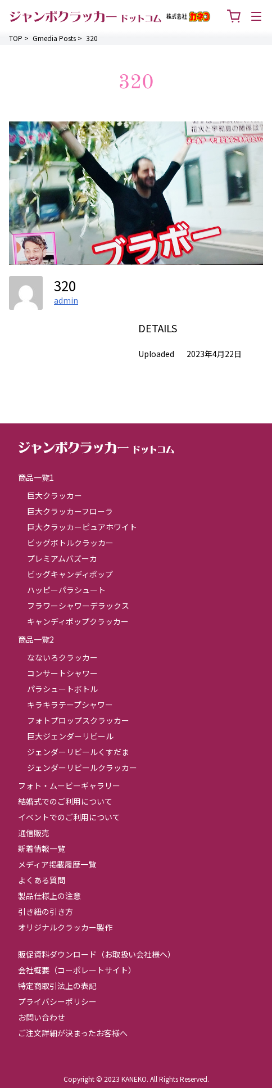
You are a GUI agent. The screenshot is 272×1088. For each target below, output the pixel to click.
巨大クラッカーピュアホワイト (82, 526)
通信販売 (33, 832)
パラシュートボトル (62, 688)
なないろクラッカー (62, 657)
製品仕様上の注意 (49, 895)
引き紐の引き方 (45, 911)
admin (66, 300)
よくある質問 (41, 880)
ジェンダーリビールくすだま (78, 751)
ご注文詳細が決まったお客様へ (73, 1033)
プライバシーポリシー (57, 1001)
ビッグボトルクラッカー (70, 542)
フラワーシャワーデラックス (78, 605)
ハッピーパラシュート (66, 589)
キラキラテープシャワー (70, 704)
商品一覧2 (36, 639)
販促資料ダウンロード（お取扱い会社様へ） (96, 954)
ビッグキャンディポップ (70, 574)
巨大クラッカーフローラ (70, 511)
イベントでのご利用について (69, 817)
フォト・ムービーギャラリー (69, 785)
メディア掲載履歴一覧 (57, 864)
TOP (15, 38)
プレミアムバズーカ (62, 558)
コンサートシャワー (62, 673)
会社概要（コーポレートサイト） (77, 970)
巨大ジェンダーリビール (70, 736)
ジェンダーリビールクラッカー (82, 767)
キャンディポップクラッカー (78, 621)
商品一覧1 (36, 477)
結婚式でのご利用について (65, 801)
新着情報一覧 (41, 848)
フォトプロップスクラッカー (78, 720)
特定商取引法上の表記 (57, 985)
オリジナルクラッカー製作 (65, 927)
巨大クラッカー (54, 495)
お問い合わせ (41, 1017)
